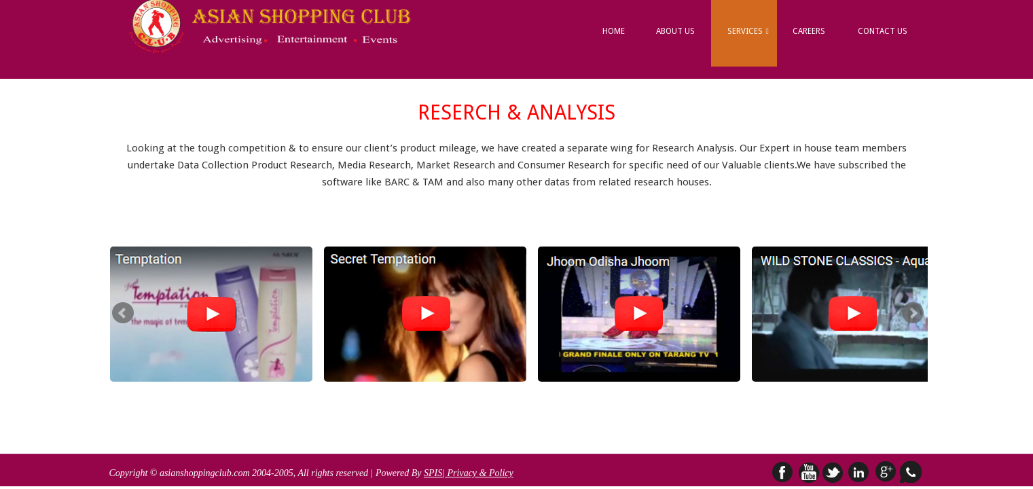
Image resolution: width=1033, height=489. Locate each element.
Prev (123, 313)
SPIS (433, 473)
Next (913, 313)
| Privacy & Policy (477, 473)
